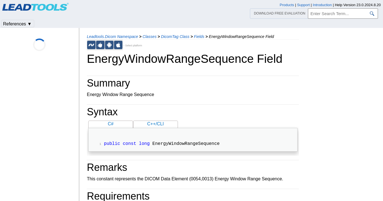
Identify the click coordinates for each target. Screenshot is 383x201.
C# (110, 123)
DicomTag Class (175, 36)
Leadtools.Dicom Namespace (112, 36)
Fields (199, 36)
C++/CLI (155, 123)
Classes (150, 36)
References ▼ (17, 23)
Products (287, 5)
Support (303, 5)
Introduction (322, 5)
